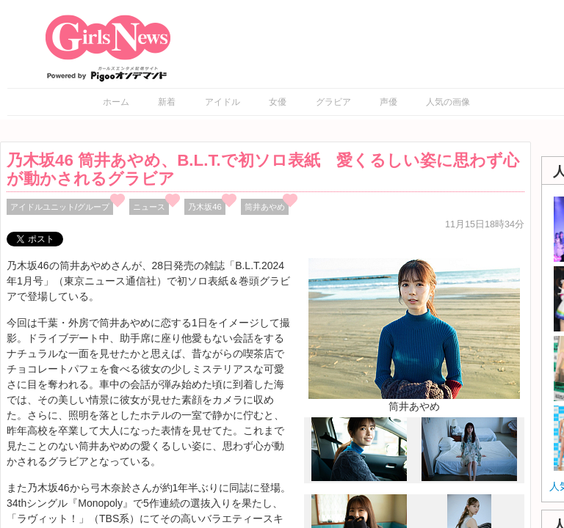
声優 (388, 102)
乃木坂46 (205, 206)
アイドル (222, 102)
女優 (277, 102)
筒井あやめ (265, 206)
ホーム (116, 102)
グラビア (333, 102)
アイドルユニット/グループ (59, 206)
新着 (167, 102)
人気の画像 (448, 102)
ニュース (149, 206)
